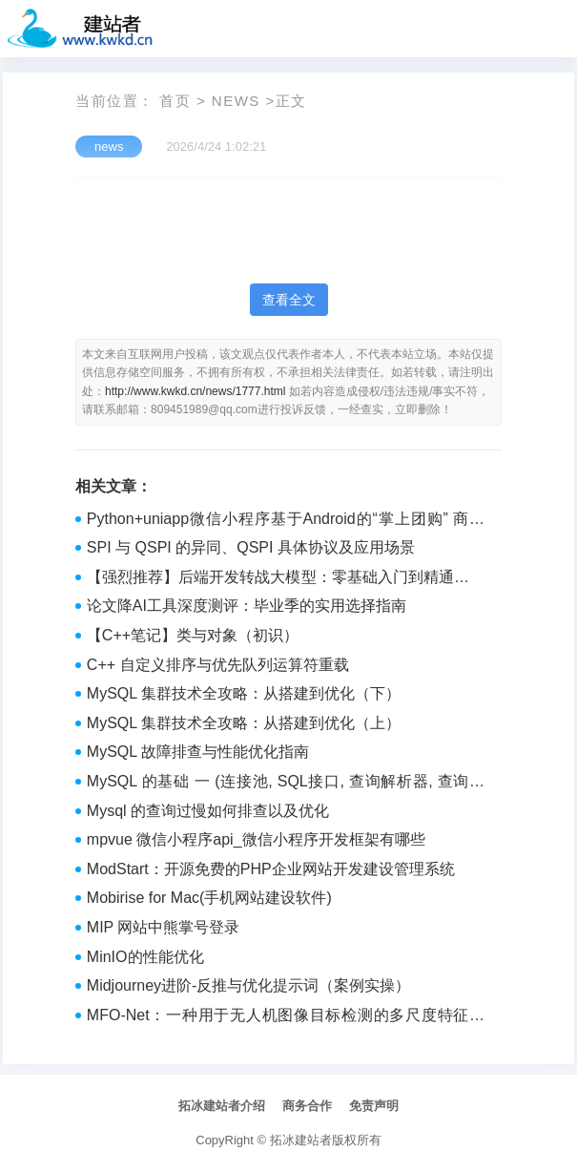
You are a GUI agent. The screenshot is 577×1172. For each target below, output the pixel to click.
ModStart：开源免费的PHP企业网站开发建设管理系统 (271, 869)
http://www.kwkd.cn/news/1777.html (195, 391)
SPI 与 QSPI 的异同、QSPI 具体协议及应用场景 (251, 547)
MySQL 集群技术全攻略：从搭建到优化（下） (244, 693)
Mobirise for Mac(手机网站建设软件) (209, 897)
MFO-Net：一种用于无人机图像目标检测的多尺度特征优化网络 (285, 1017)
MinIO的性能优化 (145, 957)
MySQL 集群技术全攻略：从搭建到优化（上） (244, 723)
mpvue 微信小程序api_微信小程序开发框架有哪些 (256, 839)
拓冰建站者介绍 (221, 1106)
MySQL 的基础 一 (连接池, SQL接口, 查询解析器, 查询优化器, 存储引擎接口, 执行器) (285, 783)
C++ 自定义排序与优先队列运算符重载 (218, 665)
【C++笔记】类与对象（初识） (193, 635)
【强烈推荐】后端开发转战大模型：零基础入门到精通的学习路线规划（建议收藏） (285, 579)
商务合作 (307, 1106)
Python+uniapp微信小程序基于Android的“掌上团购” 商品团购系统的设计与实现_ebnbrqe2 (285, 521)
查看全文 (289, 299)
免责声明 (374, 1106)
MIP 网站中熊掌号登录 (163, 927)
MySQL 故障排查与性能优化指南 (198, 751)
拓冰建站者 (301, 1140)
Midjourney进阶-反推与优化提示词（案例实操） (249, 985)
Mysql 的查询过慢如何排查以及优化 (208, 811)
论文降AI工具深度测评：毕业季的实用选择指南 (246, 605)
